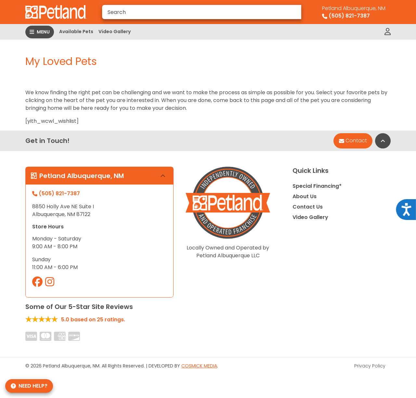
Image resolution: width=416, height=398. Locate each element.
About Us (304, 196)
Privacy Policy (369, 366)
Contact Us (307, 207)
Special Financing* (317, 186)
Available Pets (76, 31)
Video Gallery (114, 31)
